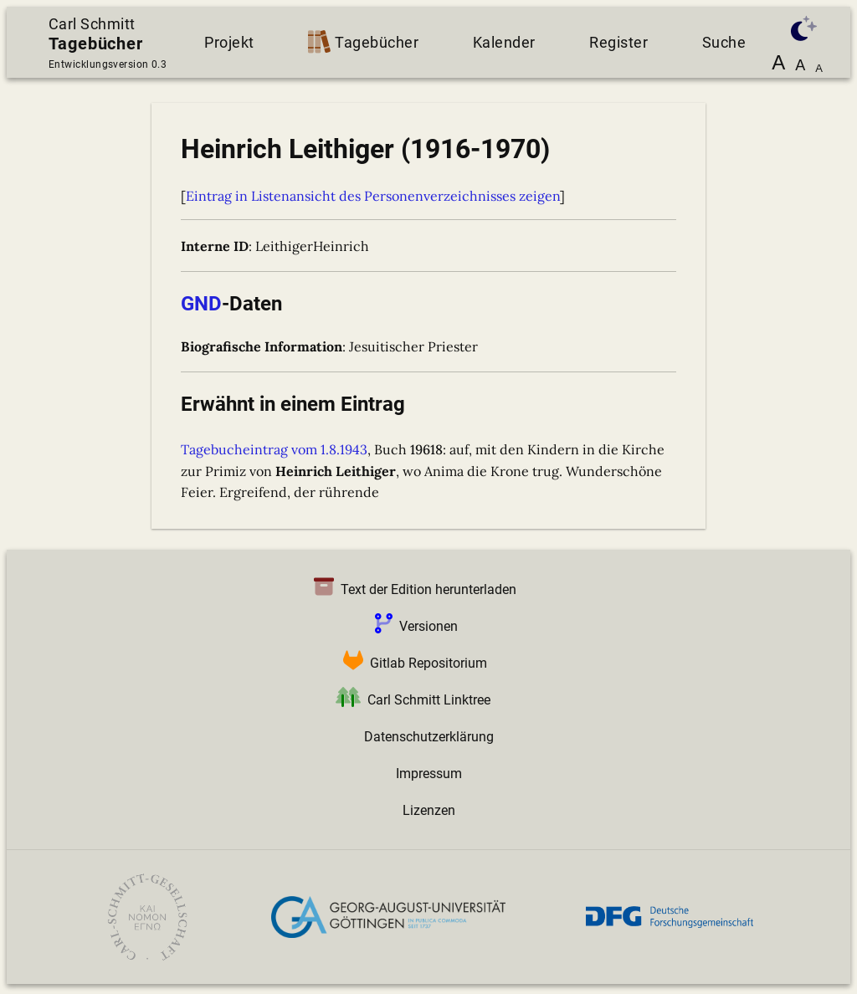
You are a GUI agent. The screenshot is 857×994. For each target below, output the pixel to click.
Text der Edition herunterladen (411, 589)
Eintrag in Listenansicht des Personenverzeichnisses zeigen (373, 195)
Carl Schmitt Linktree (409, 700)
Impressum (429, 773)
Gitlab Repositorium (411, 663)
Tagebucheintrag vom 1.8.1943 (274, 449)
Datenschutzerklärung (429, 737)
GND (201, 303)
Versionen (413, 626)
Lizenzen (429, 810)
